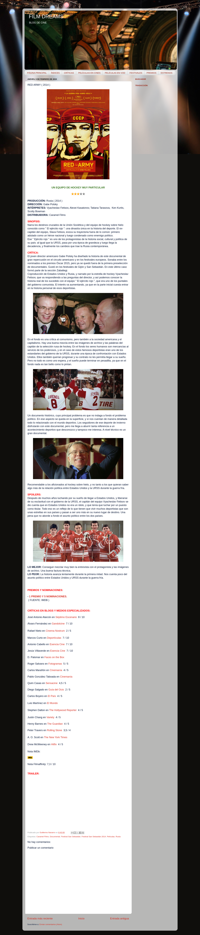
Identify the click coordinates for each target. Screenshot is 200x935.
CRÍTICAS (69, 73)
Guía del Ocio (56, 689)
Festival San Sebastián (71, 837)
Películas (111, 837)
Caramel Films (43, 837)
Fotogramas (55, 663)
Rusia (118, 837)
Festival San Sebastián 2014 (94, 837)
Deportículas (54, 637)
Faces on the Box (54, 657)
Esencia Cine (57, 644)
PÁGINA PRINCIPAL (37, 73)
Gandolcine (58, 623)
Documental (55, 837)
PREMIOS (151, 73)
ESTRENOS (166, 73)
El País (52, 696)
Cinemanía (56, 670)
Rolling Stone (54, 730)
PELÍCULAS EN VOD (115, 73)
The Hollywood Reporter (63, 710)
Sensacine (52, 683)
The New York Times (55, 737)
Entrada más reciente (40, 918)
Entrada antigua (119, 918)
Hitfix (54, 744)
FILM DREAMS (46, 16)
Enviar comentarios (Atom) (50, 924)
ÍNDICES (55, 73)
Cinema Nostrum (55, 630)
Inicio (81, 918)
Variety (51, 717)
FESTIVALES (136, 73)
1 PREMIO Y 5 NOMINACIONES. (48, 596)
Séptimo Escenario (66, 617)
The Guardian (55, 723)
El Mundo (52, 703)
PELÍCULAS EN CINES (89, 73)
